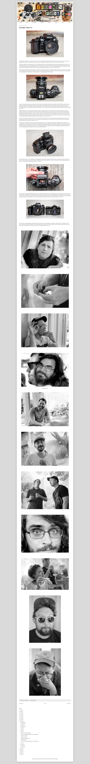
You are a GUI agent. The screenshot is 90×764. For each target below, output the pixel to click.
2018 (21, 719)
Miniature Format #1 (24, 737)
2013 (21, 752)
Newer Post (21, 703)
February (22, 745)
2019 (21, 718)
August (22, 727)
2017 (21, 721)
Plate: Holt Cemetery (24, 735)
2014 (21, 751)
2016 (21, 748)
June (22, 730)
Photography (34, 22)
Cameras (56, 22)
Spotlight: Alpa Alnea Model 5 (25, 738)
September (23, 726)
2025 (21, 710)
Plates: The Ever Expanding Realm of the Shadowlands (29, 734)
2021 (21, 715)
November (23, 723)
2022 (21, 714)
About (27, 22)
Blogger (56, 758)
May (22, 731)
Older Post (69, 703)
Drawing (42, 22)
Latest (21, 22)
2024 (21, 711)
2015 (21, 750)
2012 (21, 754)
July (22, 729)
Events (69, 22)
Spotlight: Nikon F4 (24, 739)
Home (45, 703)
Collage (49, 22)
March (22, 744)
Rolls (63, 22)
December (23, 722)
